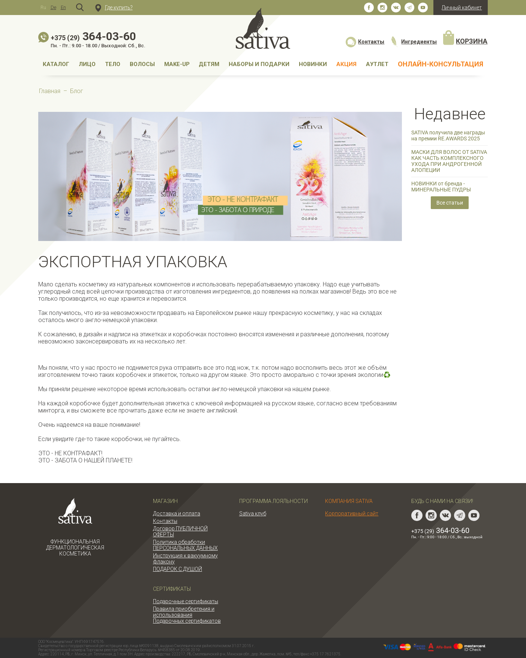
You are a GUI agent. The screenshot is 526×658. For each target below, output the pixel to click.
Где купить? (114, 8)
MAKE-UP (177, 64)
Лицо (87, 64)
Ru (43, 7)
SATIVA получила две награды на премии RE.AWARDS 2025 (448, 135)
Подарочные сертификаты (185, 601)
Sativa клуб (252, 513)
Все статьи (449, 203)
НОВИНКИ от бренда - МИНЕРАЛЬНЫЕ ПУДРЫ (441, 187)
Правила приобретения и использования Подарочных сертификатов (187, 615)
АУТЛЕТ (377, 64)
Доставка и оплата (176, 513)
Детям (209, 64)
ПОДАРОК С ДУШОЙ (177, 569)
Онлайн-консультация (440, 64)
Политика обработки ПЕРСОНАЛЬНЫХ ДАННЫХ (185, 545)
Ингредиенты (413, 42)
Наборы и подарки (259, 64)
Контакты (365, 42)
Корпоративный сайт (351, 513)
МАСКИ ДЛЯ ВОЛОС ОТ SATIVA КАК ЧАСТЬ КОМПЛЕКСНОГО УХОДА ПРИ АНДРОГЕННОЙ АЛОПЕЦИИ (449, 161)
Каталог (56, 64)
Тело (112, 64)
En (63, 7)
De (53, 7)
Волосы (142, 64)
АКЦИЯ (346, 64)
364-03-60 (93, 36)
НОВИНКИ (313, 64)
